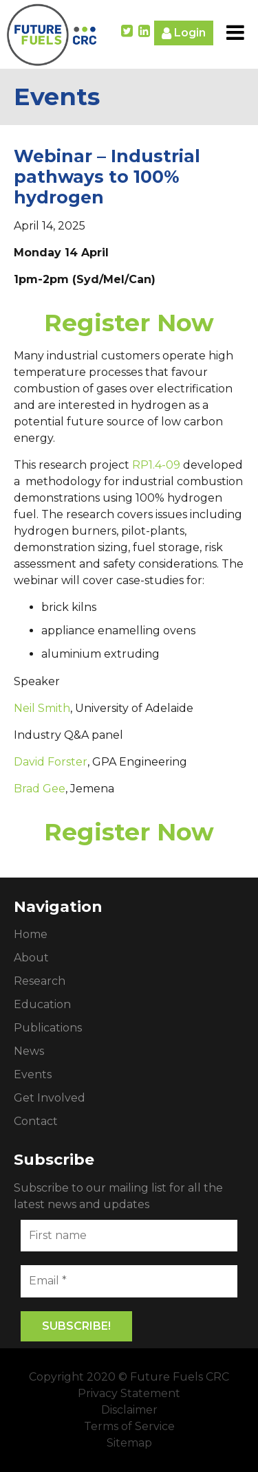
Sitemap (129, 1442)
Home (30, 934)
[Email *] (129, 1281)
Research (39, 981)
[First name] (129, 1235)
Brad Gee (39, 788)
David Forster (50, 761)
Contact (36, 1121)
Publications (48, 1027)
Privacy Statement (129, 1393)
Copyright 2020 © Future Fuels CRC (129, 1376)
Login (184, 33)
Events (33, 1074)
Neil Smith (42, 708)
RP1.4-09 (156, 464)
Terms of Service (129, 1426)
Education (42, 1004)
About (31, 957)
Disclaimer (129, 1409)
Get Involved (49, 1097)
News (29, 1051)
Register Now (129, 322)
